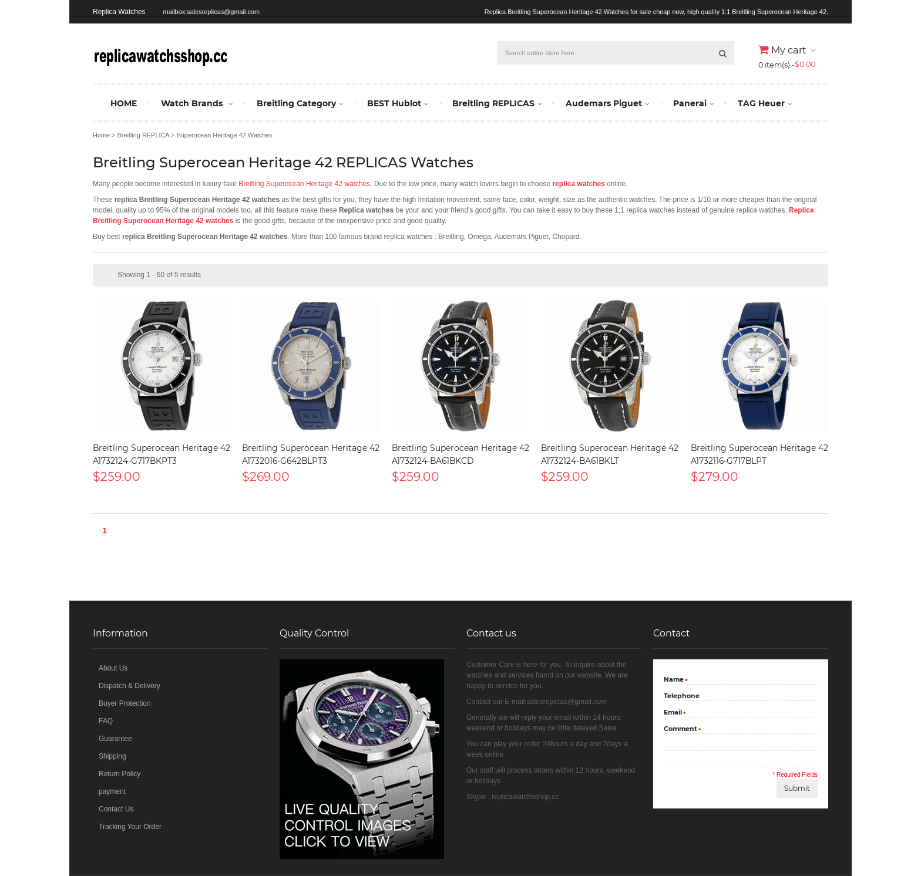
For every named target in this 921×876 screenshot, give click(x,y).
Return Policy (119, 774)
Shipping (112, 756)
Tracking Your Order (130, 827)
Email (673, 713)
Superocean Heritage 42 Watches (224, 135)
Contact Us (116, 809)
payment (112, 791)
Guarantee (115, 739)
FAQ (106, 721)
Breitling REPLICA (143, 135)
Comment (680, 730)
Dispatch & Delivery (129, 686)
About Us (113, 668)
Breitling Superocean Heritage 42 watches (304, 184)
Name (674, 680)
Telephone (682, 696)
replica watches (578, 184)
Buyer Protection (125, 703)
